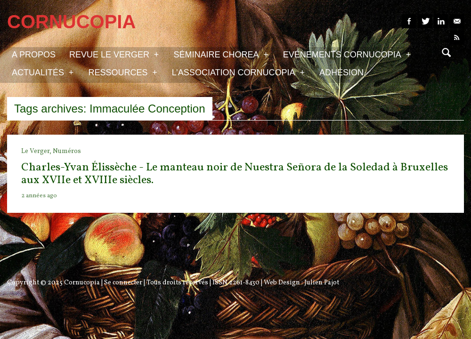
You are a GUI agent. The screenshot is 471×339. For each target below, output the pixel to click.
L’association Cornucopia (238, 72)
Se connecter (123, 282)
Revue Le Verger (114, 54)
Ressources (122, 72)
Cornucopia (82, 282)
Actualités (42, 72)
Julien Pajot (321, 282)
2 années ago (39, 196)
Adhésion (341, 72)
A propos (34, 54)
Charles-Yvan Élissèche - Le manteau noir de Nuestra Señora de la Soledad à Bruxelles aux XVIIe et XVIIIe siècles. (234, 174)
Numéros (67, 151)
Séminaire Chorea (220, 54)
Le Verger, (37, 151)
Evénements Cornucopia (347, 54)
